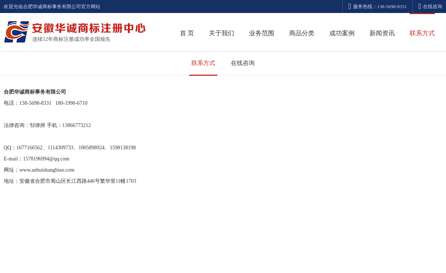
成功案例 (342, 33)
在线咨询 (430, 6)
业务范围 (261, 33)
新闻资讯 (382, 33)
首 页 (187, 33)
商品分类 (301, 33)
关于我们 (221, 33)
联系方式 (422, 33)
